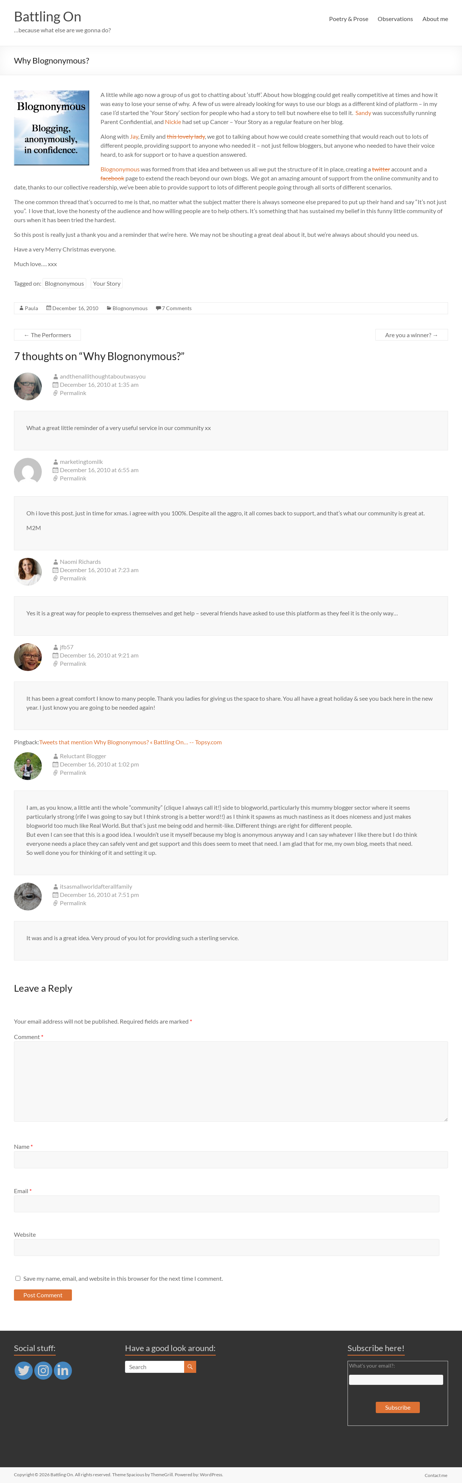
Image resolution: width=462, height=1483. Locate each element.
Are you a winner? (411, 334)
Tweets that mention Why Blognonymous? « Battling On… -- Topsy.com (130, 741)
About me (435, 18)
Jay (134, 136)
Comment (28, 1036)
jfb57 (66, 646)
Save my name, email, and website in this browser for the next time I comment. (123, 1278)
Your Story (106, 283)
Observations (395, 18)
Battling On (47, 16)
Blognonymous (120, 169)
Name (23, 1146)
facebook (112, 178)
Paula (31, 308)
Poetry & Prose (348, 18)
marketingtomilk (81, 461)
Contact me (436, 1474)
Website (25, 1234)
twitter (381, 169)
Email (23, 1190)
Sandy (363, 112)
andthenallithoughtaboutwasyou (103, 376)
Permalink (73, 392)
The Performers (47, 334)
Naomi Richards (80, 561)
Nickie (173, 121)
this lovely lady (186, 136)
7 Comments (177, 308)
